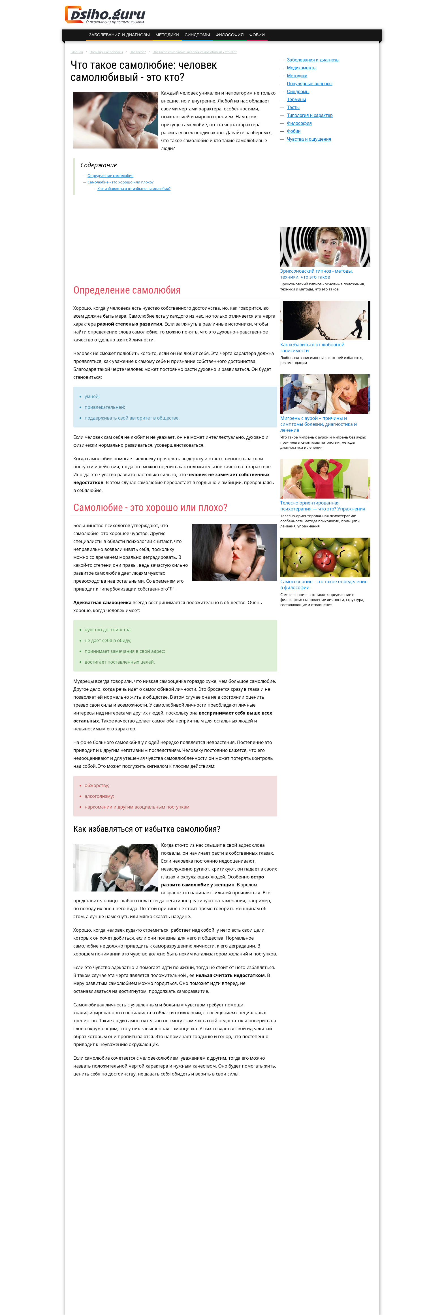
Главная (77, 52)
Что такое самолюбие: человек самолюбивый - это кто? (195, 52)
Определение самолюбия (110, 175)
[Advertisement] (325, 187)
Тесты (293, 107)
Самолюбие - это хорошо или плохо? (120, 182)
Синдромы (197, 34)
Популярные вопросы (106, 52)
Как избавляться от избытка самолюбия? (133, 188)
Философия (230, 34)
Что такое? (138, 52)
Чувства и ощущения (309, 139)
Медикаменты (301, 67)
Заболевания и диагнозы (119, 34)
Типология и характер (310, 115)
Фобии (257, 34)
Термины (296, 99)
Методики (167, 34)
